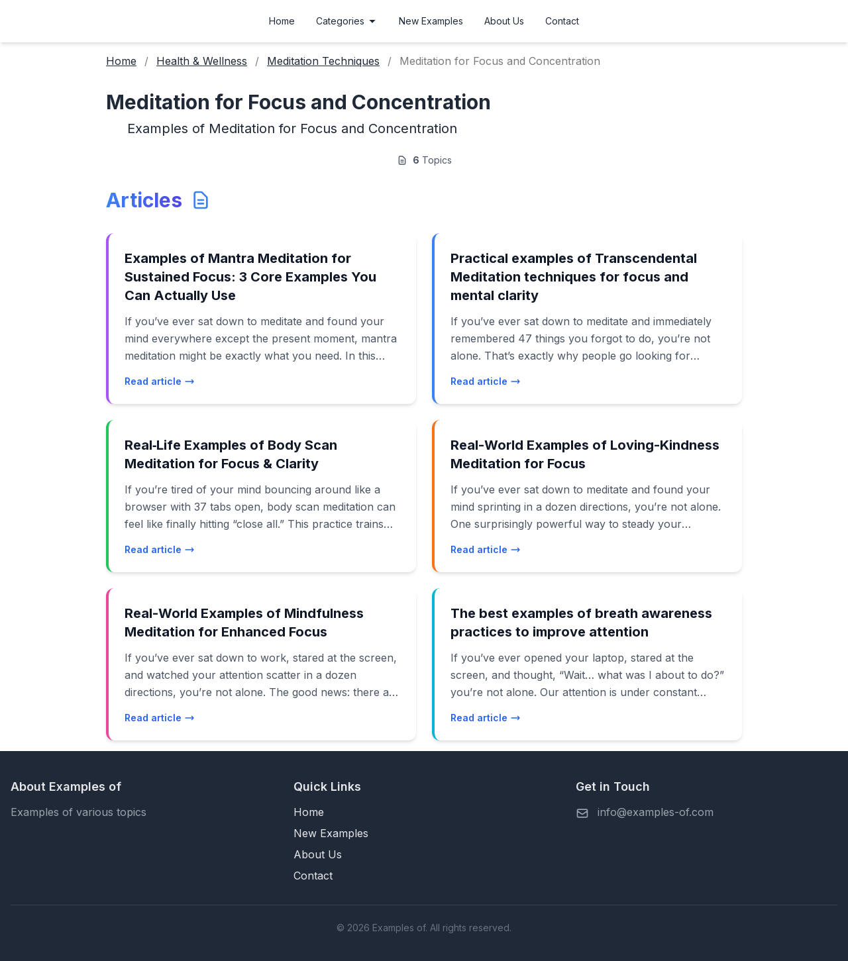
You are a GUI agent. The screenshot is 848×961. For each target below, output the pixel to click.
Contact (562, 20)
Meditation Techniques (323, 61)
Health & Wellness (201, 61)
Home (282, 20)
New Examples (431, 20)
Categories (347, 20)
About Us (504, 20)
